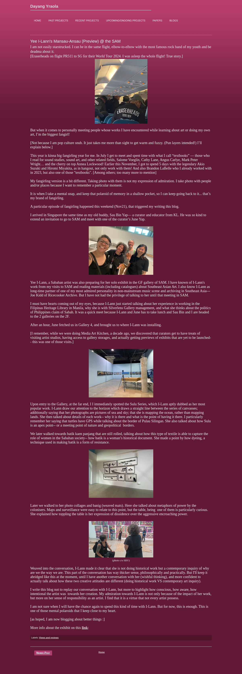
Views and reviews (49, 637)
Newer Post (43, 652)
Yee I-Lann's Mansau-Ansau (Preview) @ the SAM (75, 41)
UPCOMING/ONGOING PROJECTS (125, 20)
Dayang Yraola (44, 6)
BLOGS (174, 20)
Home (101, 652)
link (85, 628)
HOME (37, 20)
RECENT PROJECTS (87, 20)
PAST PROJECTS (58, 20)
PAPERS (157, 20)
